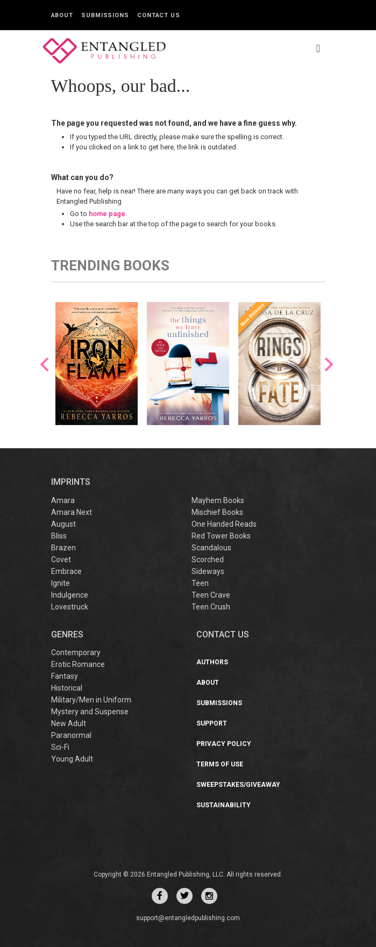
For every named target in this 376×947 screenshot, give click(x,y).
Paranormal (71, 735)
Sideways (207, 571)
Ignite (60, 583)
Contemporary (76, 652)
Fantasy (64, 676)
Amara (63, 500)
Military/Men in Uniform (91, 699)
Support (211, 723)
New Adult (68, 723)
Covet (61, 559)
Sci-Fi (60, 747)
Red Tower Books (221, 536)
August (63, 524)
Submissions (105, 15)
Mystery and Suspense (90, 711)
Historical (66, 688)
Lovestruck (69, 606)
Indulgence (69, 595)
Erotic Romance (78, 664)
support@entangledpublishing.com (188, 918)
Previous (44, 364)
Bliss (59, 536)
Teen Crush (210, 606)
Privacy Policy (223, 744)
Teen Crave (210, 595)
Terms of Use (219, 764)
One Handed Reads (224, 524)
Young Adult (72, 759)
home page (107, 214)
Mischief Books (217, 512)
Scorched (207, 559)
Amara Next (71, 512)
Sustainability (223, 805)
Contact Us (158, 15)
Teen (200, 583)
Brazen (63, 547)
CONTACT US (222, 634)
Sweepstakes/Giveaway (238, 784)
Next (329, 364)
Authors (212, 662)
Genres (67, 634)
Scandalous (211, 547)
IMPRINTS (70, 482)
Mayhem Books (217, 500)
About (62, 15)
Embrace (66, 571)
